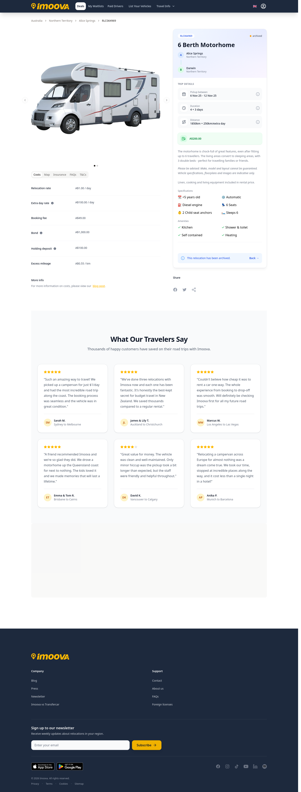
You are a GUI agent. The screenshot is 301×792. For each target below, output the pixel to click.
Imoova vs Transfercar (45, 704)
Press (34, 688)
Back (254, 258)
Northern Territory (60, 20)
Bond (37, 233)
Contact (157, 680)
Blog (34, 680)
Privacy (35, 783)
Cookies (63, 783)
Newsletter (38, 696)
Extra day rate (42, 203)
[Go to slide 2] (97, 166)
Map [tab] (47, 174)
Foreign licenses (162, 704)
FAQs (155, 696)
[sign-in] (263, 6)
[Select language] (256, 6)
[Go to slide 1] (94, 166)
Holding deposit (43, 248)
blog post (99, 286)
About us (158, 688)
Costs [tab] (37, 174)
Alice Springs (87, 20)
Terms (49, 783)
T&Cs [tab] (83, 174)
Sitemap (79, 783)
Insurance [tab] (59, 174)
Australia (36, 20)
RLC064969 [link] (109, 20)
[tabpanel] (95, 234)
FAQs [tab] (73, 174)
